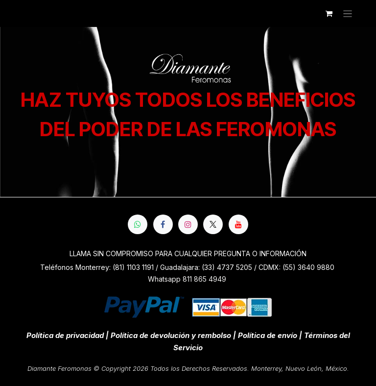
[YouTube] (238, 224)
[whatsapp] (137, 224)
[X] (213, 224)
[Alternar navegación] (347, 13)
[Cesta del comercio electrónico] (329, 13)
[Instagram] (188, 224)
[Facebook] (163, 224)
